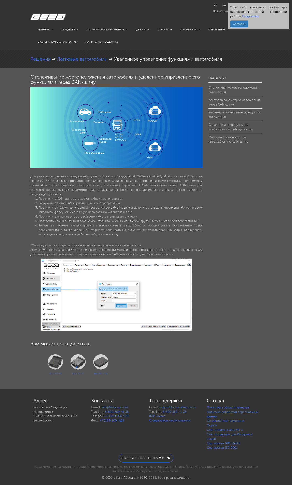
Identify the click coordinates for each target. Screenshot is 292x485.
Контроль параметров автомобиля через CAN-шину (234, 102)
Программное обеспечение (107, 29)
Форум (212, 425)
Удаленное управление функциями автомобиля (234, 114)
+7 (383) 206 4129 (112, 420)
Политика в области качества (228, 407)
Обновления (216, 29)
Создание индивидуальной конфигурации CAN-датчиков (230, 127)
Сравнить (222, 11)
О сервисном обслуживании (57, 41)
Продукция (70, 29)
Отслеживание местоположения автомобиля (233, 90)
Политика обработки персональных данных (232, 414)
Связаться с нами (146, 458)
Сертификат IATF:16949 (223, 443)
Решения (45, 29)
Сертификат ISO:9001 (222, 447)
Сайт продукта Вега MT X (225, 430)
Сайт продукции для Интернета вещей (229, 436)
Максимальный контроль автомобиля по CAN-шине (228, 139)
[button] (199, 90)
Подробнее (250, 16)
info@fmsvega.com (114, 407)
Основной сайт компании (225, 421)
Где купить (142, 29)
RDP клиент (157, 416)
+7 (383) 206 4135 (117, 416)
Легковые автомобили (83, 59)
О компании (190, 29)
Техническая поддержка (101, 41)
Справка (165, 29)
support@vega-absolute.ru (177, 407)
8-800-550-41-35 (117, 412)
